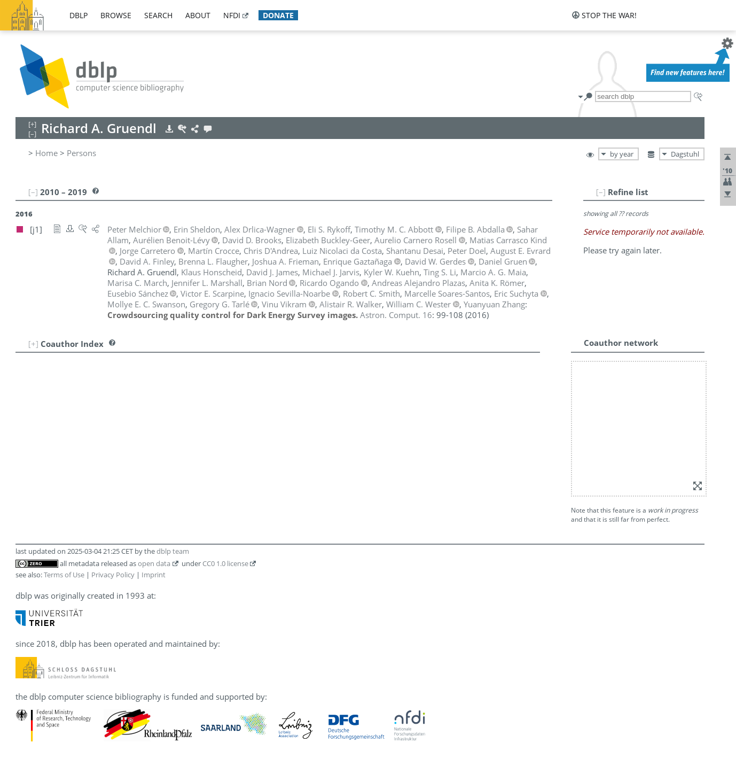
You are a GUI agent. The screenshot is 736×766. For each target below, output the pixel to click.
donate (278, 15)
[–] (601, 192)
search (158, 15)
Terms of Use (64, 574)
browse (115, 15)
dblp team (172, 551)
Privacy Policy (113, 574)
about (197, 15)
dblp (78, 15)
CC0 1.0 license (225, 563)
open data (154, 563)
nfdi (231, 15)
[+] (33, 343)
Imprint (154, 574)
